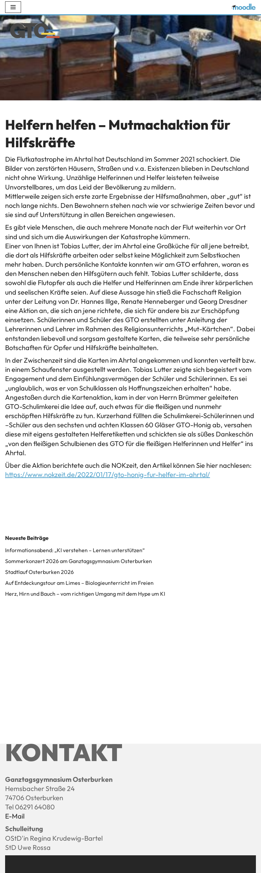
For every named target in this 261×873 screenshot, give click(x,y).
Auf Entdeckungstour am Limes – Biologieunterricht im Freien (79, 582)
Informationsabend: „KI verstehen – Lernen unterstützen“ (75, 550)
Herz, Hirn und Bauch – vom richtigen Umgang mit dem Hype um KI (85, 593)
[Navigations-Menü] (13, 7)
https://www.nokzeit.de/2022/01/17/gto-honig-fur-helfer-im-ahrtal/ (107, 474)
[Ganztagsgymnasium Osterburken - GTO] (35, 32)
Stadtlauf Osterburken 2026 (39, 572)
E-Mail (14, 816)
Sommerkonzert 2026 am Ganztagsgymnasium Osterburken (78, 561)
